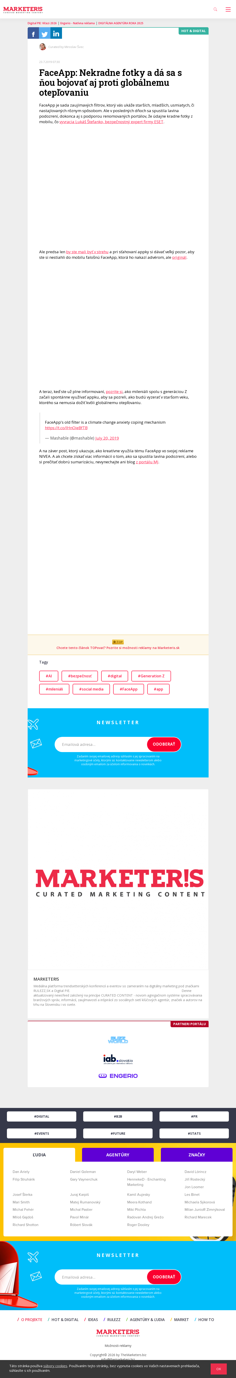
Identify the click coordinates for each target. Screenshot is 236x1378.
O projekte (29, 1321)
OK (218, 1369)
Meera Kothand (139, 1204)
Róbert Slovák (81, 1227)
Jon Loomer (194, 1189)
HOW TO (204, 1321)
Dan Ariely (21, 1174)
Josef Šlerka (22, 1197)
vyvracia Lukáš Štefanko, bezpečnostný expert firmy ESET (111, 124)
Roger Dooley (138, 1227)
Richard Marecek (198, 1219)
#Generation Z (151, 678)
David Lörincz (195, 1174)
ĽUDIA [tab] (39, 1157)
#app (158, 691)
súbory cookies (55, 1365)
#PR (194, 1118)
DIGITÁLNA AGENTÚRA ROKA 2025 (120, 23)
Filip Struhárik (24, 1181)
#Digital (41, 1118)
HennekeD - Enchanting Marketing (146, 1184)
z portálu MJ (147, 464)
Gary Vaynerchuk (83, 1181)
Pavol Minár (79, 1219)
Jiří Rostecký (195, 1181)
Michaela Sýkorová (200, 1204)
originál (179, 259)
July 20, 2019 (107, 440)
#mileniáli (54, 691)
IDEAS (91, 1321)
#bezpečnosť (79, 678)
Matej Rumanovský (85, 1204)
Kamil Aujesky (138, 1197)
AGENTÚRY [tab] (117, 1157)
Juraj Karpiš (79, 1197)
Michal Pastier (81, 1212)
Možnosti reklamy (118, 1348)
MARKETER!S (46, 981)
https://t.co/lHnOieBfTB (66, 430)
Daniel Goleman (83, 1174)
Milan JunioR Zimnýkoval (205, 1212)
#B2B (118, 1118)
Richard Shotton (25, 1227)
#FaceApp (129, 691)
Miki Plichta (136, 1212)
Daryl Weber (137, 1174)
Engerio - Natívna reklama (77, 23)
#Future (118, 1136)
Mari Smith (21, 1204)
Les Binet (192, 1197)
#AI (49, 678)
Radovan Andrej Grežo (145, 1219)
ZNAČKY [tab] (197, 1157)
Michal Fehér (23, 1212)
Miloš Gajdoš (23, 1219)
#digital (115, 678)
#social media (91, 691)
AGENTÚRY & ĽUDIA (145, 1321)
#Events (41, 1136)
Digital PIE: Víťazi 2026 (42, 23)
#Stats (194, 1136)
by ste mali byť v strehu (87, 254)
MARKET (179, 1321)
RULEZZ (112, 1321)
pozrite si (114, 393)
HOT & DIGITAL (63, 1321)
